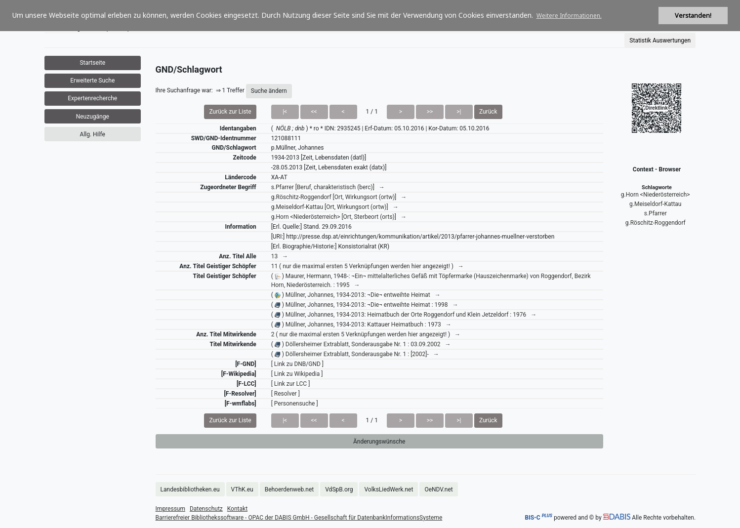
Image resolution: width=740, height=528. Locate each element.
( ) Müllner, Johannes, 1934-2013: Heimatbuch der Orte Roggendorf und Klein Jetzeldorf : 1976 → (404, 314)
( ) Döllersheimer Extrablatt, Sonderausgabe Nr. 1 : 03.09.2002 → (361, 344)
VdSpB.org (339, 489)
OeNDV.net (438, 489)
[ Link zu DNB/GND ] (297, 364)
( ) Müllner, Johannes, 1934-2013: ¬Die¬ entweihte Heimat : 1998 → (364, 304)
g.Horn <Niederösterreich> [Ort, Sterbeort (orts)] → (339, 216)
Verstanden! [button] (693, 15)
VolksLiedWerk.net (388, 489)
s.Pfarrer (655, 213)
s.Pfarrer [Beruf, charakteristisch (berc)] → (328, 187)
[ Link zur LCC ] (290, 383)
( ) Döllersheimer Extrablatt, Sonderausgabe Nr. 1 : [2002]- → (355, 354)
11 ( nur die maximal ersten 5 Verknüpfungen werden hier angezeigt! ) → (367, 266)
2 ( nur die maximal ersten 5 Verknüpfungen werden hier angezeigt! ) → (365, 334)
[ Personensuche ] (294, 403)
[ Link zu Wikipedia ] (297, 373)
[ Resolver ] (285, 393)
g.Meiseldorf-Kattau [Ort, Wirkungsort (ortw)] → (335, 206)
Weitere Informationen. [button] (569, 15)
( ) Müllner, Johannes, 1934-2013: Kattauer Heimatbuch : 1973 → (361, 324)
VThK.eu (242, 489)
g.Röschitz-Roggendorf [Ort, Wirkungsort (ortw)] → (339, 197)
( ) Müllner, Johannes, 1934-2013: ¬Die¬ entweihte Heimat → (356, 294)
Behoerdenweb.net (289, 489)
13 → (279, 256)
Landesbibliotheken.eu (190, 489)
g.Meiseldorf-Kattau (655, 204)
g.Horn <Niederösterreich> (655, 194)
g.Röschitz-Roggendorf (655, 222)
